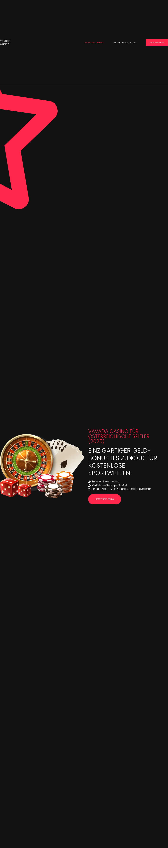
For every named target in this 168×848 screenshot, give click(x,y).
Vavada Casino (5, 42)
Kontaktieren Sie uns (124, 42)
